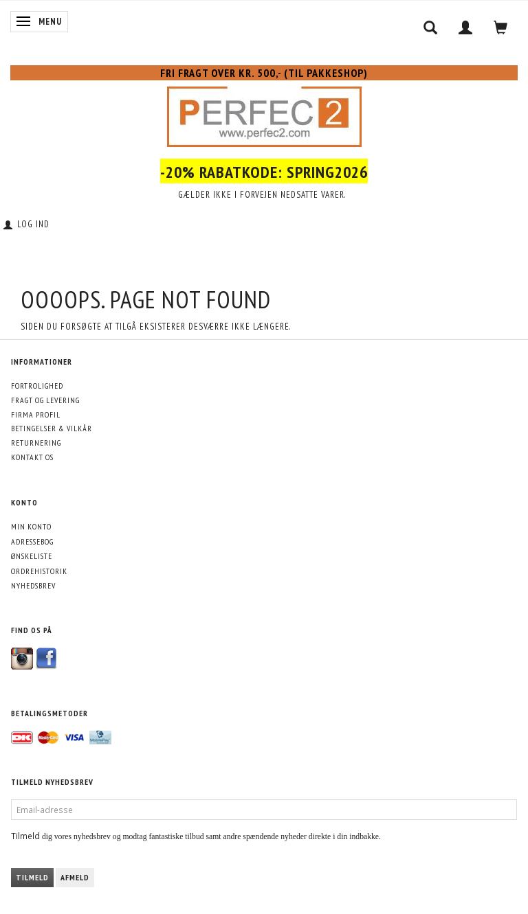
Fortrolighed (37, 385)
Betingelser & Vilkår (51, 428)
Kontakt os (32, 457)
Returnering (36, 442)
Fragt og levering (45, 400)
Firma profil (35, 414)
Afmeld (74, 877)
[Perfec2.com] (264, 114)
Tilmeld (32, 877)
